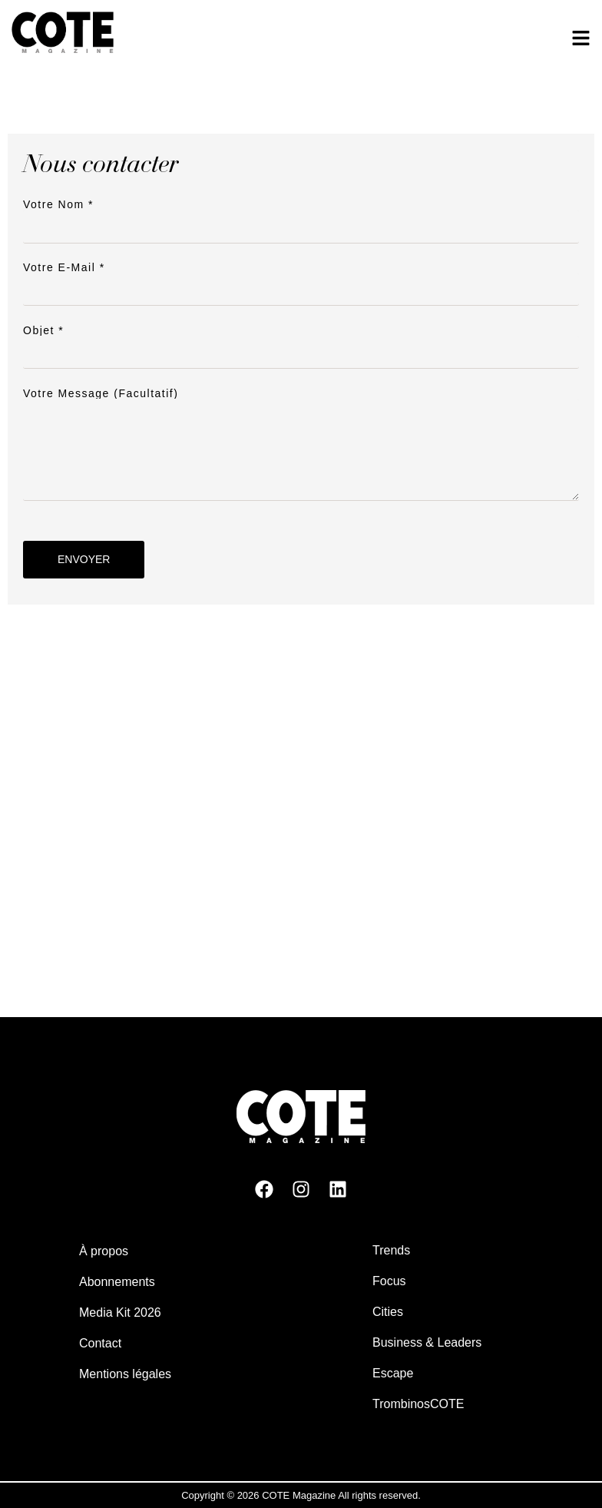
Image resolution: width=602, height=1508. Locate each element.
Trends (391, 1250)
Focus (389, 1281)
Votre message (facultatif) (301, 445)
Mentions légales (125, 1373)
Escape (392, 1373)
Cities (387, 1311)
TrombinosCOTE (418, 1403)
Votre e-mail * (301, 278)
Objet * (301, 341)
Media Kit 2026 (120, 1312)
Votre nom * (301, 215)
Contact (100, 1343)
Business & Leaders (426, 1342)
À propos (103, 1251)
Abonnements (117, 1281)
